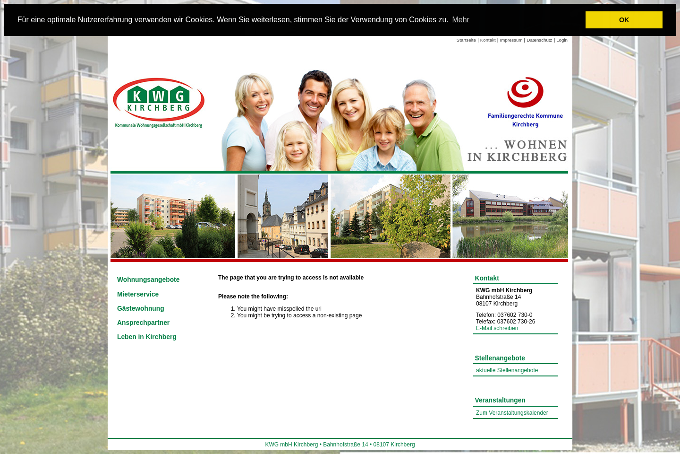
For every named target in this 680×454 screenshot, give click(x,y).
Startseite (466, 40)
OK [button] (624, 20)
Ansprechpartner (143, 322)
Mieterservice (138, 294)
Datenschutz (539, 40)
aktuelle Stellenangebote (507, 370)
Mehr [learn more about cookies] (460, 20)
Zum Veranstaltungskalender (512, 413)
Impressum (511, 40)
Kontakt (488, 40)
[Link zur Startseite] (160, 101)
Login (562, 40)
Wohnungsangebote (148, 279)
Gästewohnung (140, 308)
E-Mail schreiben (497, 328)
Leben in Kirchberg (147, 336)
